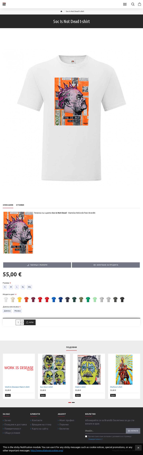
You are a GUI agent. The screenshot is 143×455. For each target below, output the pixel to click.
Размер (6, 283)
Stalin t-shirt (80, 387)
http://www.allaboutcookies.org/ (47, 450)
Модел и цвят (9, 294)
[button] (69, 402)
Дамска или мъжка (11, 307)
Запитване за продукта (107, 265)
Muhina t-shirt (116, 387)
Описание (8, 205)
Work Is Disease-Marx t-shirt (17, 387)
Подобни (71, 348)
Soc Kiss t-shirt (46, 387)
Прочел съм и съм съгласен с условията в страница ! (108, 438)
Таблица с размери (38, 265)
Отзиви (20, 205)
